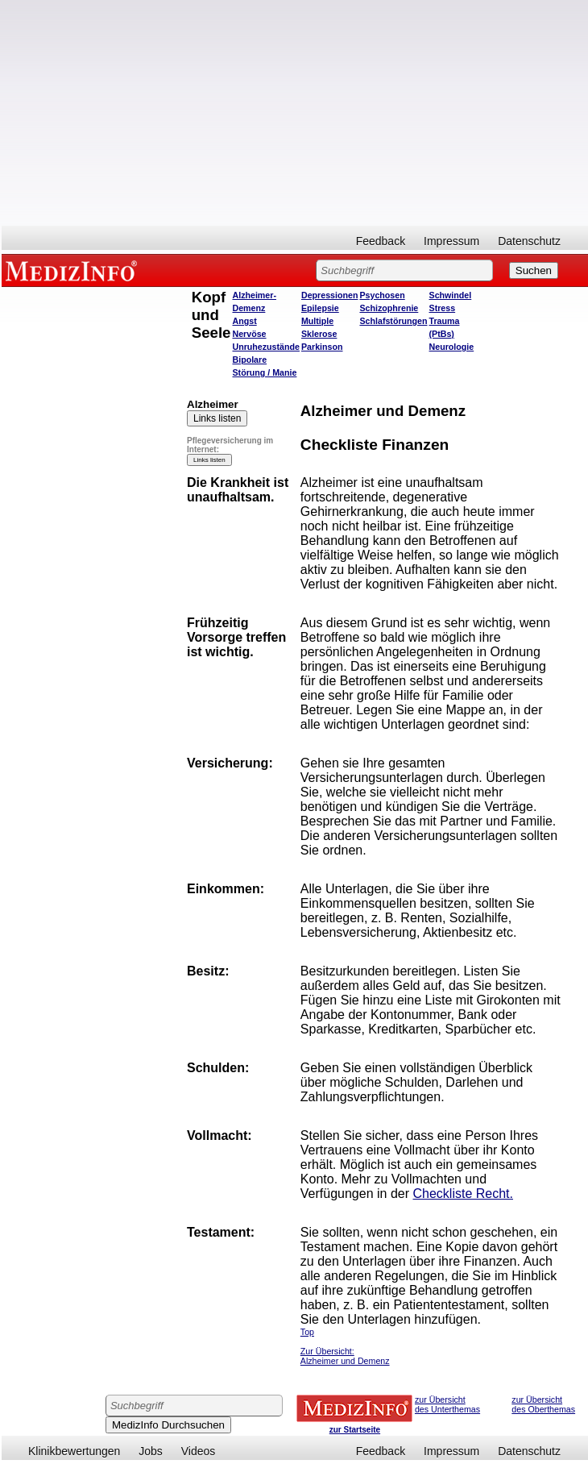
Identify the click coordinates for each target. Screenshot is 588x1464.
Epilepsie (320, 308)
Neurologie (451, 346)
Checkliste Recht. (462, 1193)
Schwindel (450, 295)
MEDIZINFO (74, 270)
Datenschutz (529, 241)
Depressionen (329, 295)
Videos (198, 1451)
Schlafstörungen (393, 321)
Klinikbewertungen (74, 1451)
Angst (244, 321)
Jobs (151, 1451)
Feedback (380, 241)
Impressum (451, 241)
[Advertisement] (295, 113)
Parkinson (322, 346)
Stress (442, 308)
